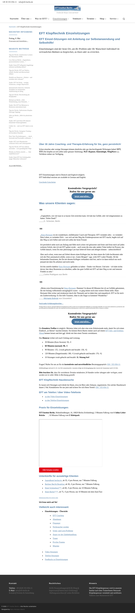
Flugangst (56, 523)
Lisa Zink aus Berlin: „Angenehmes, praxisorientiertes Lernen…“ (20, 61)
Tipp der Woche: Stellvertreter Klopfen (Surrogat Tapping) (20, 111)
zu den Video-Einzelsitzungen (56, 397)
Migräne (56, 546)
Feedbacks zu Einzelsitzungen (56, 559)
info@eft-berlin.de (22, 590)
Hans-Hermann (47, 235)
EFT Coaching (58, 516)
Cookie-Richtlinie (72, 593)
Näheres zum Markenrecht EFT (101, 595)
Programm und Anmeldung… (18, 41)
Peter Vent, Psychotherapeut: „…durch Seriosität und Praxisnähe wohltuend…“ (21, 137)
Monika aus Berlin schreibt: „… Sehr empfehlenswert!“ (20, 153)
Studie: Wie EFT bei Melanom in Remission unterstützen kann (19, 106)
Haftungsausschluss (57, 593)
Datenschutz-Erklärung (67, 590)
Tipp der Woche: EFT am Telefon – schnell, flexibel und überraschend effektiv (19, 72)
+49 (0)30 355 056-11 (24, 588)
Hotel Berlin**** (51, 492)
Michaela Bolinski (51, 298)
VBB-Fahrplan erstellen (51, 470)
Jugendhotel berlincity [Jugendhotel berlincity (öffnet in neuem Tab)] (53, 480)
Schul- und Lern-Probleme (63, 531)
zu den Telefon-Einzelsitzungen (57, 400)
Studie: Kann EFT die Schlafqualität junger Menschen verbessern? (20, 158)
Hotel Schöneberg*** (53, 488)
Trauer (55, 538)
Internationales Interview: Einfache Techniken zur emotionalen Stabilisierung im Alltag (19, 89)
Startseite (12, 27)
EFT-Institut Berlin (13, 606)
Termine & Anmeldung (25, 593)
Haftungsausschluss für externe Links (48, 497)
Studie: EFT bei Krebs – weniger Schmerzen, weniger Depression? (19, 83)
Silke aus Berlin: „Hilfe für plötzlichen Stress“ (20, 116)
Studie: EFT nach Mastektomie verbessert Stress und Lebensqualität (20, 142)
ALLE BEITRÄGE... (15, 166)
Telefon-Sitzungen (52, 556)
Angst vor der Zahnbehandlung (64, 535)
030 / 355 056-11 (113, 364)
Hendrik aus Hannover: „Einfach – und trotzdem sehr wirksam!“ (20, 78)
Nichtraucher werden (61, 527)
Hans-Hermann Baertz (17, 609)
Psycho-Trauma (59, 542)
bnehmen (57, 519)
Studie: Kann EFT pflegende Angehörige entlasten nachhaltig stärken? (21, 66)
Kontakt (12, 593)
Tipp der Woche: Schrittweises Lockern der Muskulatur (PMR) (20, 55)
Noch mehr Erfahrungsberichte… (51, 303)
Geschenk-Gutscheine (47, 182)
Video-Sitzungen (51, 552)
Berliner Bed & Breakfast (54, 484)
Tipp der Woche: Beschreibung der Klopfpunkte (19, 95)
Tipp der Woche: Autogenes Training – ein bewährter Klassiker (20, 132)
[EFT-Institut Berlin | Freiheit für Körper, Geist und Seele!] (67, 8)
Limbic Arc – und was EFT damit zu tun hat (21, 127)
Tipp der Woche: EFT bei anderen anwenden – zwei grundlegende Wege (20, 147)
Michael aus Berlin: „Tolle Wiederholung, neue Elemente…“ (19, 101)
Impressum (53, 590)
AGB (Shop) (73, 588)
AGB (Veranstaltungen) (58, 588)
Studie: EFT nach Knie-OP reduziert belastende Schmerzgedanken (20, 121)
